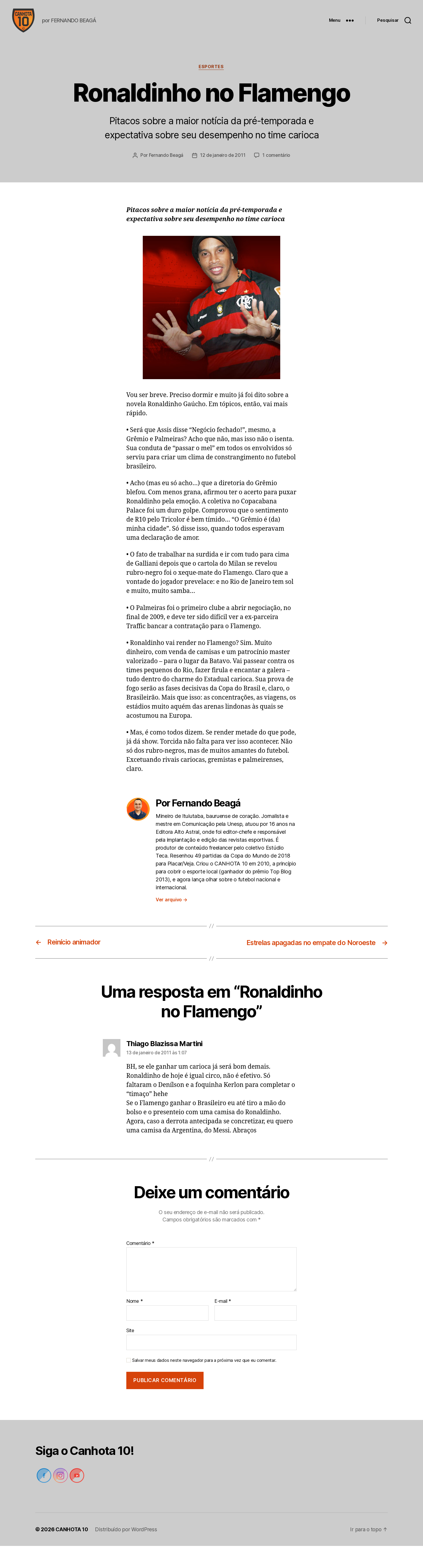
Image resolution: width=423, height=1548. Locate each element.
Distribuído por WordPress (127, 1531)
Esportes (211, 69)
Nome (134, 1303)
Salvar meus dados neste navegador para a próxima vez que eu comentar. (204, 1362)
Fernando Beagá (165, 157)
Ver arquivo (171, 902)
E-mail (222, 1303)
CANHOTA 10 (72, 1531)
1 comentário (277, 157)
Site (130, 1332)
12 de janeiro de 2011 (223, 157)
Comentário (140, 1245)
